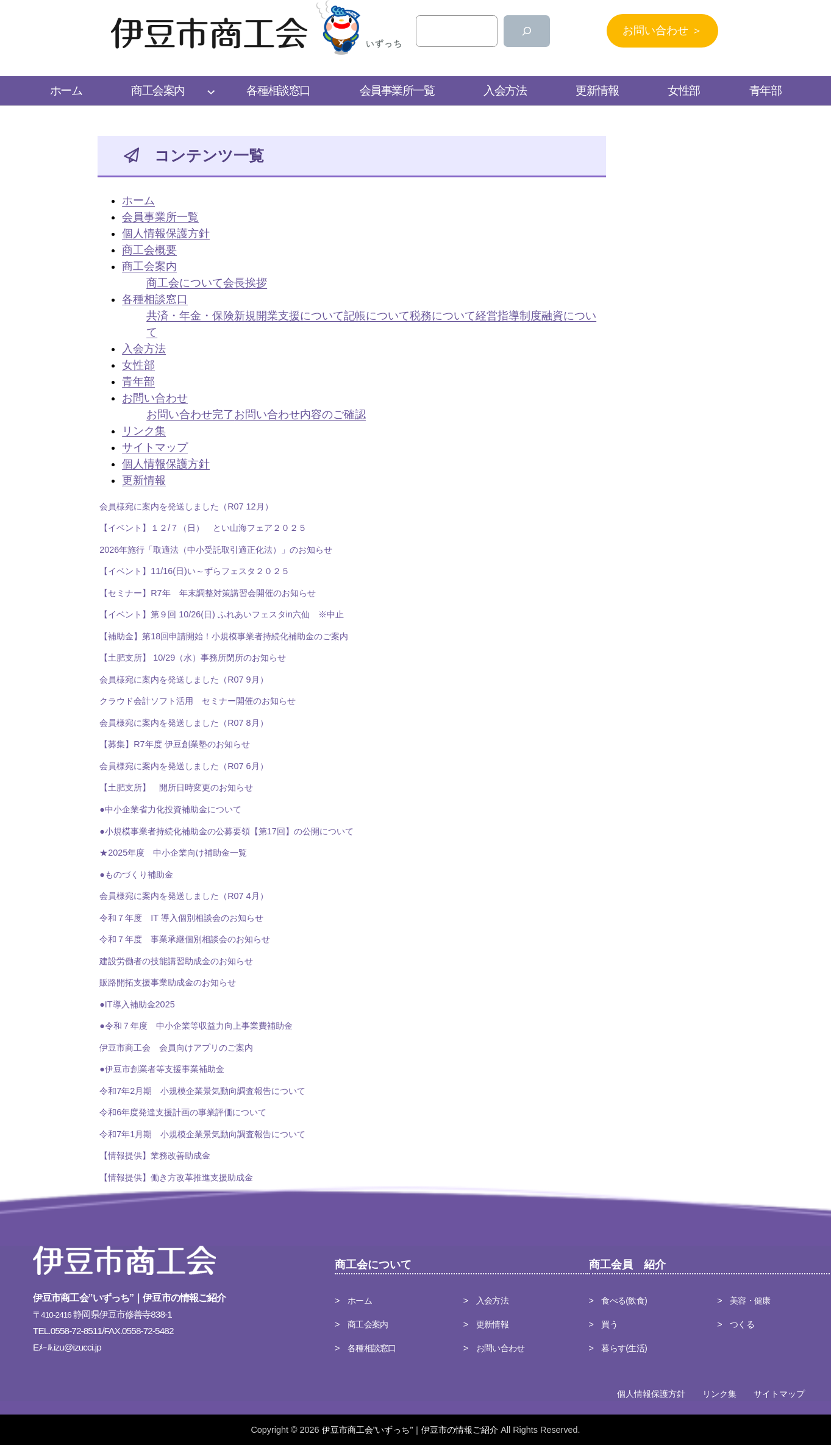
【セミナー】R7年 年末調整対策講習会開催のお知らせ (207, 593)
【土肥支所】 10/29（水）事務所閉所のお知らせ (192, 658)
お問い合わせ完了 (190, 414)
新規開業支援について (289, 316)
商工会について (184, 283)
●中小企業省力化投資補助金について (170, 810)
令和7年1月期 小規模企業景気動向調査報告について (202, 1134)
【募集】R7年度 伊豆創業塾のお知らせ (174, 744)
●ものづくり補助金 (136, 875)
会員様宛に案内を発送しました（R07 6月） (183, 766)
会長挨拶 (245, 283)
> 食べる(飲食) (618, 1300)
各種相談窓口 (155, 299)
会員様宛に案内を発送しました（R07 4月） (183, 896)
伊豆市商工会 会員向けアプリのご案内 (176, 1048)
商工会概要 (149, 250)
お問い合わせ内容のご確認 (300, 414)
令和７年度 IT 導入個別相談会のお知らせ (181, 918)
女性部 (138, 365)
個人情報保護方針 (166, 233)
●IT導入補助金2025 (137, 1005)
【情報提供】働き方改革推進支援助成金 (176, 1178)
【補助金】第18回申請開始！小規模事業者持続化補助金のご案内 (223, 637)
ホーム (138, 200)
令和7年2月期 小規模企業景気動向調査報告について (202, 1091)
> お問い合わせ (494, 1348)
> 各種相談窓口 (365, 1348)
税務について (443, 316)
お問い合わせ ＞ (662, 30)
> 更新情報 (485, 1324)
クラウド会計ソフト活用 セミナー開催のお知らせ (197, 701)
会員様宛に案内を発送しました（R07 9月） (183, 680)
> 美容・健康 (743, 1300)
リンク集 (144, 431)
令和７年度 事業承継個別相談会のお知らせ (184, 939)
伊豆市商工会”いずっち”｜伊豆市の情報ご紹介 (410, 1430)
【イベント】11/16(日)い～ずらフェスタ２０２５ (194, 571)
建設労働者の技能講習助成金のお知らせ (176, 961)
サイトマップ (155, 447)
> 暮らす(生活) (618, 1348)
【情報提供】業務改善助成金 (154, 1156)
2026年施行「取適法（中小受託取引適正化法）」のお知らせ (215, 550)
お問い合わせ (155, 398)
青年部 (138, 381)
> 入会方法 (485, 1300)
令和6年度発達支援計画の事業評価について (182, 1113)
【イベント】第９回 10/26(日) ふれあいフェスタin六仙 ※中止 (221, 615)
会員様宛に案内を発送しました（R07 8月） (183, 723)
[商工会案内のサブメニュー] (211, 91)
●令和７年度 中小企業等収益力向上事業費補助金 (196, 1026)
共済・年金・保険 (190, 316)
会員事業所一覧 (160, 217)
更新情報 (144, 480)
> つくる (735, 1324)
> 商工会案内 (361, 1324)
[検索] (527, 31)
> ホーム (353, 1300)
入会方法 (144, 349)
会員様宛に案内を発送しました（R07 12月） (186, 507)
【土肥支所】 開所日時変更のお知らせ (176, 788)
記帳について (377, 316)
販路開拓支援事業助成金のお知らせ (167, 983)
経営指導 (497, 316)
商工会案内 (149, 266)
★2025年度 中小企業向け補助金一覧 (173, 853)
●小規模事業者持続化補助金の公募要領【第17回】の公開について (226, 832)
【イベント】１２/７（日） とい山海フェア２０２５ (203, 528)
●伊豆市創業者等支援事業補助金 (161, 1069)
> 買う (603, 1324)
